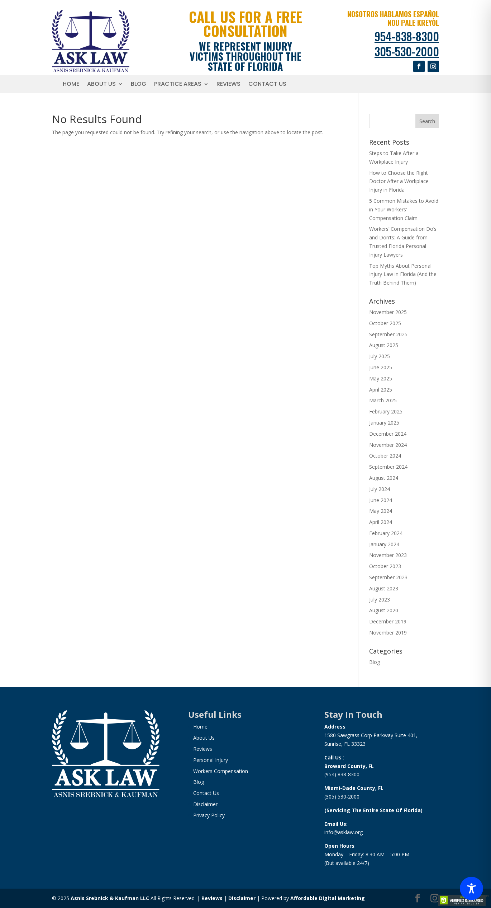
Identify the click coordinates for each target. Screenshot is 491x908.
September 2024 (388, 466)
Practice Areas (177, 84)
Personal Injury (210, 760)
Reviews (228, 84)
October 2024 (385, 455)
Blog (138, 84)
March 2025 (383, 400)
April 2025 (380, 389)
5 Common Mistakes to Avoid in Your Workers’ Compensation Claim (403, 209)
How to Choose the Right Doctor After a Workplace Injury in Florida (399, 181)
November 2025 (388, 312)
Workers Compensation (220, 771)
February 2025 (385, 411)
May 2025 (380, 378)
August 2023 (383, 588)
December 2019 (387, 621)
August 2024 (383, 477)
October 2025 (385, 323)
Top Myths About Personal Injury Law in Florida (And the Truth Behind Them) (403, 274)
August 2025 (383, 345)
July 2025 (379, 356)
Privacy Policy (209, 815)
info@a (332, 832)
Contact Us (267, 84)
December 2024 (387, 433)
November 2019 (388, 632)
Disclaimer (205, 804)
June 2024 (380, 500)
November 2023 (388, 555)
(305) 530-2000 (341, 796)
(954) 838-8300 (341, 774)
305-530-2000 (407, 51)
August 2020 (383, 610)
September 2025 (388, 334)
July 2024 (379, 489)
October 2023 (385, 566)
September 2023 (388, 577)
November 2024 (388, 444)
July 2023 (379, 599)
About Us (101, 84)
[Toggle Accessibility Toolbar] (471, 888)
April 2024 (380, 522)
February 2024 (385, 533)
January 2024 (384, 544)
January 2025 (384, 422)
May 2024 (380, 510)
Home (71, 84)
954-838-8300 (407, 36)
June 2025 (380, 367)
